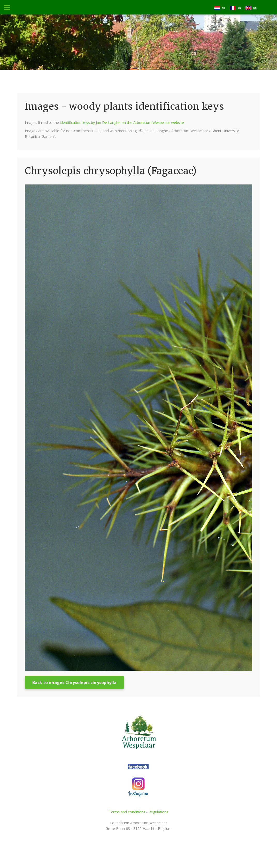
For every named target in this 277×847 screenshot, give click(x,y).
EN (255, 8)
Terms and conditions (127, 811)
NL (224, 8)
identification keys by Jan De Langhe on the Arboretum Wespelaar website (122, 122)
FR (239, 8)
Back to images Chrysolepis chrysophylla (74, 682)
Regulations (158, 811)
